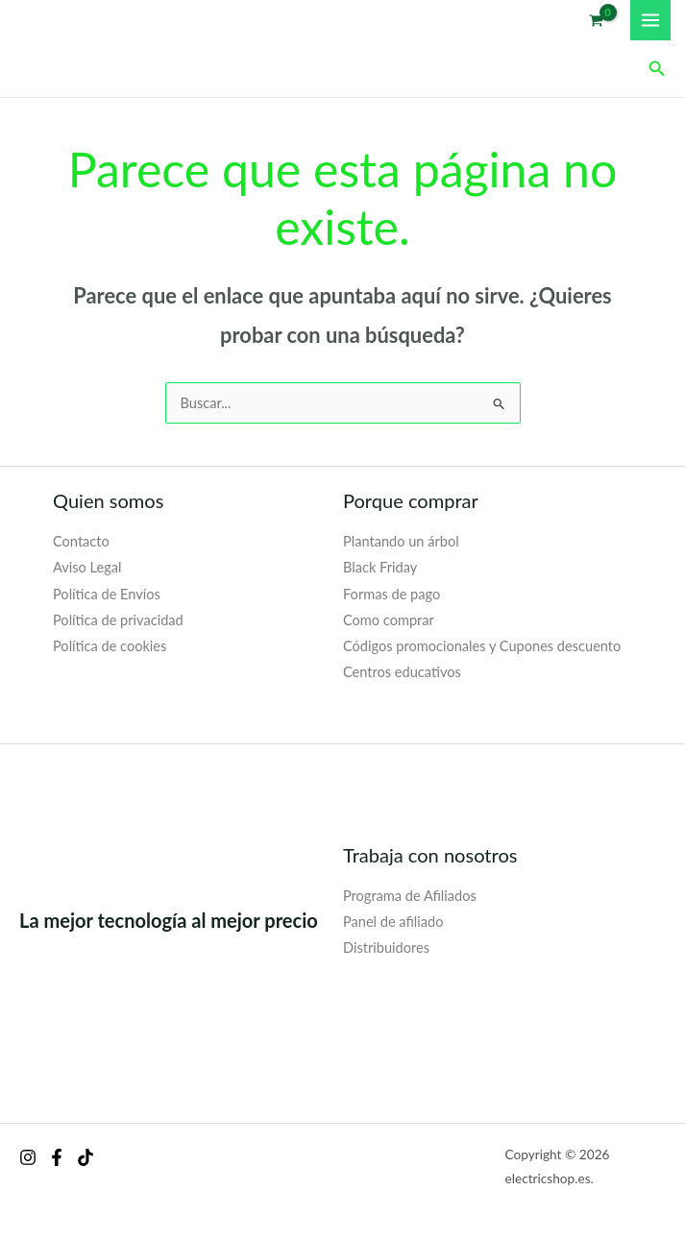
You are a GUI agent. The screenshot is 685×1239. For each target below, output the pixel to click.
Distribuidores (386, 947)
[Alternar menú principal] (650, 20)
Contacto (81, 541)
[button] (657, 69)
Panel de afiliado (393, 921)
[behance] (85, 1157)
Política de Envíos (106, 594)
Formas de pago (391, 594)
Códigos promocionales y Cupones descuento (482, 646)
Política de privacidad (118, 620)
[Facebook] (56, 1157)
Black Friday (380, 567)
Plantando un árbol (401, 541)
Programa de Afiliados (410, 895)
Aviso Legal (87, 567)
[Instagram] (28, 1157)
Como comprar (388, 620)
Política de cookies (109, 646)
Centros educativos (402, 672)
